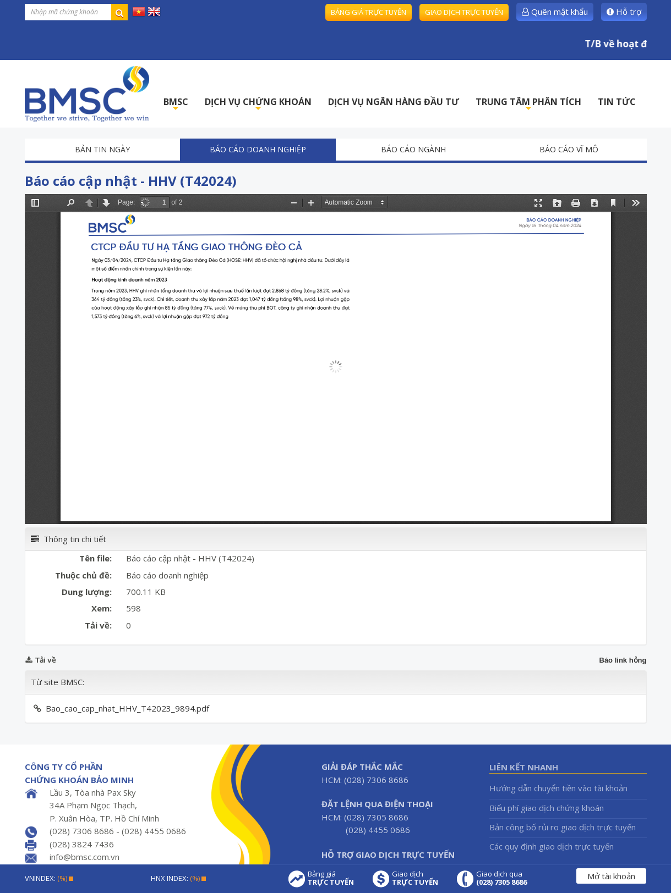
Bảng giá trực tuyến (368, 12)
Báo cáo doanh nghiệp (258, 149)
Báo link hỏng (623, 660)
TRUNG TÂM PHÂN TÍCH (528, 105)
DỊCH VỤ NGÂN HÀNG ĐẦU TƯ (393, 102)
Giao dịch (415, 878)
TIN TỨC (617, 102)
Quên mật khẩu (555, 11)
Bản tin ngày (102, 149)
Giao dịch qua (501, 878)
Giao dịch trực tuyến (464, 12)
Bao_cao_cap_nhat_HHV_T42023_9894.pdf (127, 708)
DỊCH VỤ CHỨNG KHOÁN (258, 105)
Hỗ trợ (624, 11)
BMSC (175, 105)
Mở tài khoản (611, 875)
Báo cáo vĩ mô (568, 149)
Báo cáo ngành (413, 149)
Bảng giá (331, 878)
